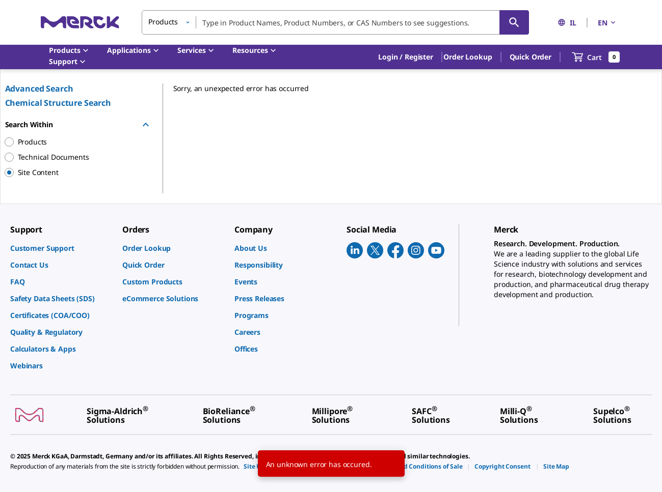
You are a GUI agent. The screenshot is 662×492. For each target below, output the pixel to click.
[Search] (514, 22)
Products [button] (163, 21)
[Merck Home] (80, 22)
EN (607, 22)
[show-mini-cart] (596, 57)
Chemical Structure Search (58, 102)
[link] (61, 248)
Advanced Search (39, 88)
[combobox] (335, 22)
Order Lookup (467, 57)
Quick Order (530, 57)
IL (567, 22)
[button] (405, 57)
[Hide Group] (145, 124)
